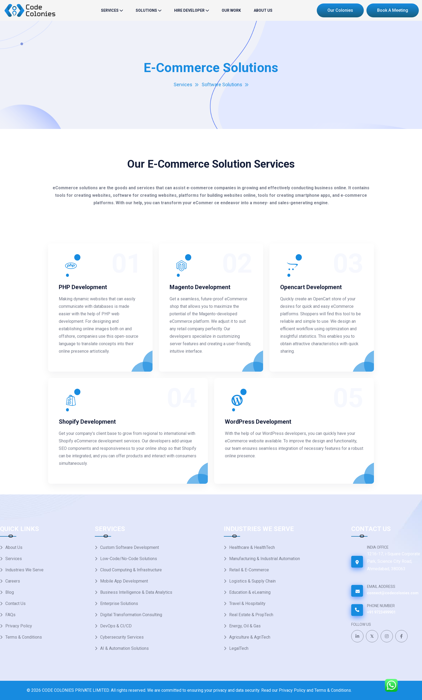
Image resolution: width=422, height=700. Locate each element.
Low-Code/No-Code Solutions (128, 558)
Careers (12, 581)
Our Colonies (340, 10)
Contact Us (15, 603)
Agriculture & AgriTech (249, 637)
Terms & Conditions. (333, 690)
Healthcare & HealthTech (252, 547)
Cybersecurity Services (122, 637)
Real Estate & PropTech (251, 614)
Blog (9, 592)
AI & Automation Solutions (124, 648)
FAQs (10, 614)
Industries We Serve (24, 569)
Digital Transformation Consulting (131, 614)
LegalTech (238, 648)
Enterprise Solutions (119, 603)
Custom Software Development (129, 547)
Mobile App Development (124, 581)
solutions (146, 10)
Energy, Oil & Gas (245, 625)
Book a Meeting (392, 10)
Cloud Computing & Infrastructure (131, 569)
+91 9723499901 (381, 612)
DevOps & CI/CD (116, 625)
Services (110, 10)
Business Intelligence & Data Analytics (136, 592)
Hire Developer (189, 10)
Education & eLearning (250, 592)
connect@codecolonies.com (393, 593)
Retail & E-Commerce (249, 569)
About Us (263, 10)
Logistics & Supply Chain (252, 581)
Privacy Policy (18, 625)
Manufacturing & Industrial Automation (264, 558)
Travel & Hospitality (247, 603)
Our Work (231, 10)
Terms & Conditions (23, 637)
